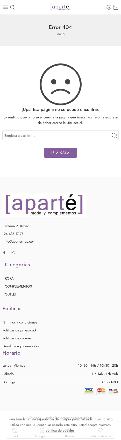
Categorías (42, 433)
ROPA (9, 278)
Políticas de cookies (16, 338)
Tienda (14, 433)
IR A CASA (60, 153)
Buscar (69, 433)
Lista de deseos (100, 433)
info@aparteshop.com (20, 241)
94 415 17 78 (14, 233)
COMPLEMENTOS (18, 286)
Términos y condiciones (19, 322)
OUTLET (11, 294)
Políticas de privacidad (19, 330)
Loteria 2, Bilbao (17, 225)
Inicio (61, 33)
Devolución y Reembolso (20, 346)
